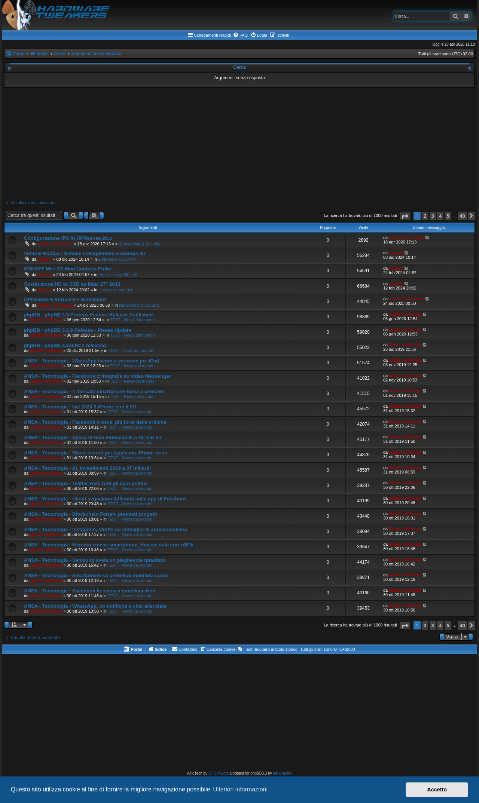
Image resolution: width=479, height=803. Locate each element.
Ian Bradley (282, 773)
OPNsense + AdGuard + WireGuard (65, 299)
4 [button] (440, 215)
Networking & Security (140, 244)
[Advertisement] (239, 144)
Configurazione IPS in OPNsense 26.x (68, 238)
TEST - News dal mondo (132, 320)
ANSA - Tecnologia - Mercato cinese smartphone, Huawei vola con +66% (108, 545)
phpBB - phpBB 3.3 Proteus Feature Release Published (88, 315)
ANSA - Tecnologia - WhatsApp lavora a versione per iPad (91, 361)
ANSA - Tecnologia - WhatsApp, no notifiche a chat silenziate (95, 606)
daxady (44, 259)
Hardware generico (115, 290)
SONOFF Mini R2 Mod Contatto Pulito (68, 269)
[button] (405, 216)
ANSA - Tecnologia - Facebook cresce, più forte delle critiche (95, 422)
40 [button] (462, 215)
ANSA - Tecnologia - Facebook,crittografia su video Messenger (97, 376)
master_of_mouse (55, 244)
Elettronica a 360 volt (117, 259)
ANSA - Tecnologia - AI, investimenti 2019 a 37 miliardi (87, 468)
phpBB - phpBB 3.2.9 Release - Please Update (77, 330)
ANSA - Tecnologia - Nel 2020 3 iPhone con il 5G (80, 407)
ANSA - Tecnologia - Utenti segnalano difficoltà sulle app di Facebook (105, 499)
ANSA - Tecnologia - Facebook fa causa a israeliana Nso (89, 591)
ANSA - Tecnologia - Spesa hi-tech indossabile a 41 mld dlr (93, 437)
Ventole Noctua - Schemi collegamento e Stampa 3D (85, 253)
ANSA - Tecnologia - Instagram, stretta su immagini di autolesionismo (105, 529)
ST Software (218, 773)
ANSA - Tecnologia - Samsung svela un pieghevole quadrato (94, 560)
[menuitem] (240, 35)
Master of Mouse (46, 320)
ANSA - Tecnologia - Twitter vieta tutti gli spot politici (85, 483)
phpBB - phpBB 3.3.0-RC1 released (65, 345)
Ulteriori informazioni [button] (240, 789)
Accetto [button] (437, 790)
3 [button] (432, 215)
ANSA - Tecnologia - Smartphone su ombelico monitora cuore (96, 575)
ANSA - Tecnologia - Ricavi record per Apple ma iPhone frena (95, 453)
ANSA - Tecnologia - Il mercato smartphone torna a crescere (94, 391)
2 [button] (425, 215)
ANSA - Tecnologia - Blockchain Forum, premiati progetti (90, 514)
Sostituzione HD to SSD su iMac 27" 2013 (72, 284)
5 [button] (448, 215)
